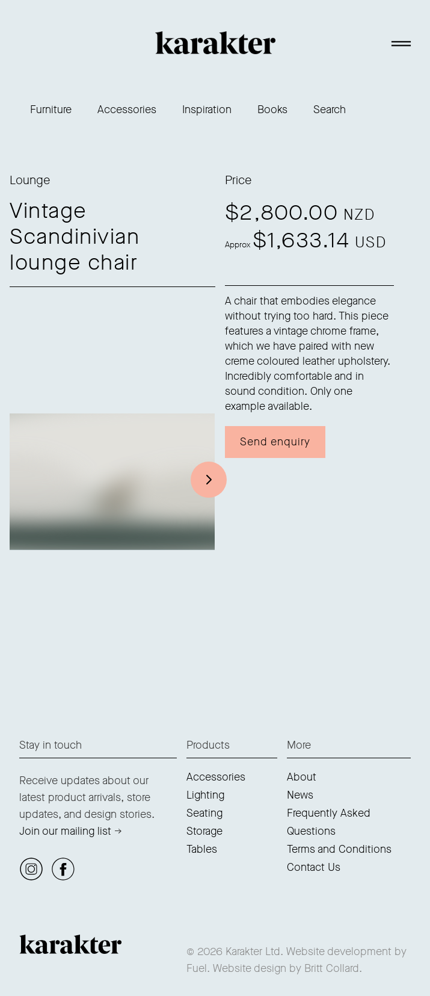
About (301, 777)
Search (329, 109)
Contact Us (313, 867)
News (300, 795)
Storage (204, 831)
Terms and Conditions (339, 849)
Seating (204, 813)
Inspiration (207, 109)
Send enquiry (275, 442)
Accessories (126, 109)
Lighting (205, 795)
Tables (201, 849)
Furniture (51, 109)
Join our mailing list (65, 831)
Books (272, 109)
